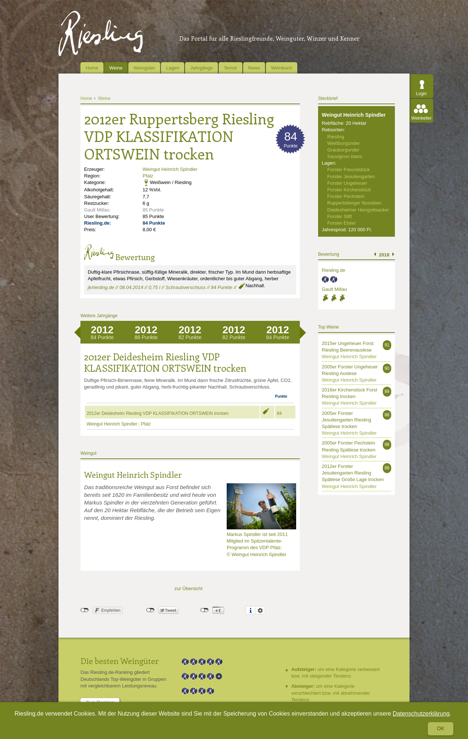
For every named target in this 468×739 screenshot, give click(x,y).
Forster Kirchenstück (349, 189)
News (254, 68)
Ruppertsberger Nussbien (354, 203)
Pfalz (148, 176)
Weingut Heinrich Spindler (170, 169)
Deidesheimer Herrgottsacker (358, 210)
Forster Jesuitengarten (351, 176)
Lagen (172, 68)
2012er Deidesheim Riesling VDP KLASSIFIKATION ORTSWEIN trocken (158, 413)
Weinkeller (421, 118)
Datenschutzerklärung (421, 713)
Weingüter (144, 68)
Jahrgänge (201, 68)
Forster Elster (341, 223)
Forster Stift (339, 216)
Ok (440, 728)
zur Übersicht (188, 588)
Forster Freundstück (348, 169)
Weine (116, 68)
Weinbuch (281, 68)
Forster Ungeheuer (347, 183)
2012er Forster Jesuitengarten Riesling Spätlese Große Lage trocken (353, 473)
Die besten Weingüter (119, 660)
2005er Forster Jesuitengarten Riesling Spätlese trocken (346, 419)
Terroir (230, 68)
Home (92, 68)
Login (421, 93)
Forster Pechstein (346, 196)
